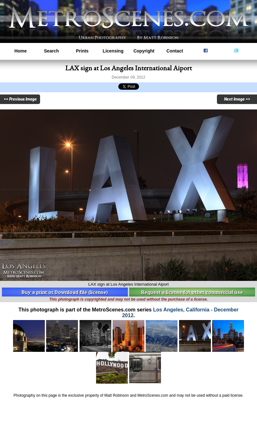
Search (51, 50)
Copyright (143, 50)
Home (20, 50)
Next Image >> (237, 99)
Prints (82, 50)
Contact (174, 50)
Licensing (113, 50)
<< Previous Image (20, 99)
